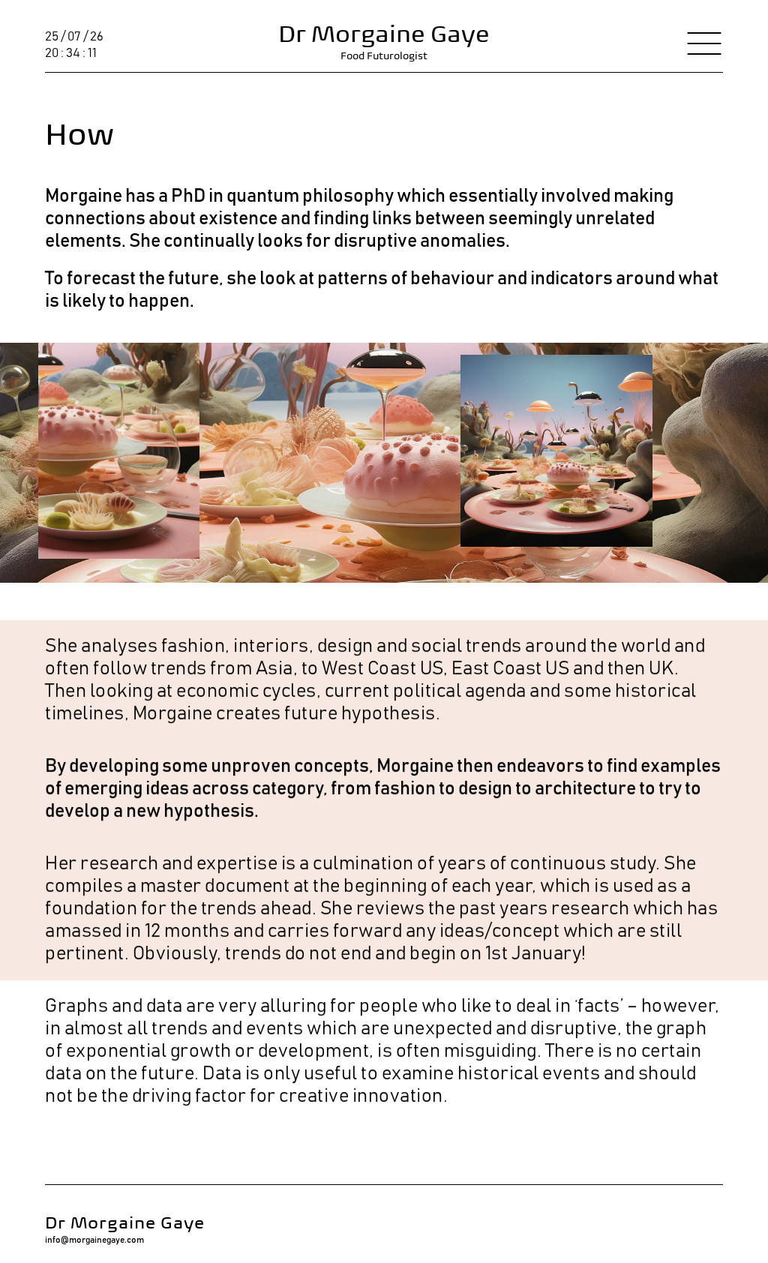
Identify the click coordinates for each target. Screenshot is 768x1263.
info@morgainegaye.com (94, 1239)
